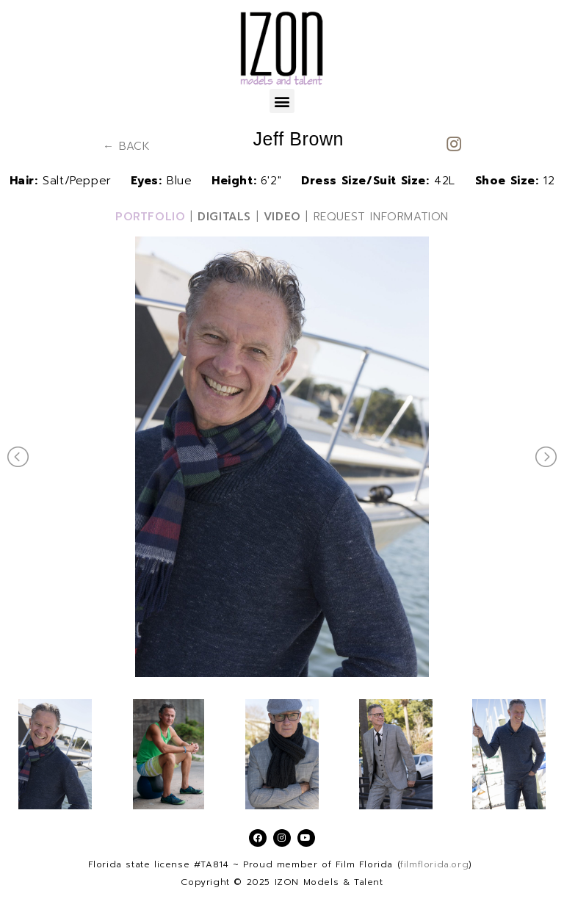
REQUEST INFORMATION (381, 217)
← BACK (127, 146)
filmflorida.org (434, 864)
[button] (282, 101)
